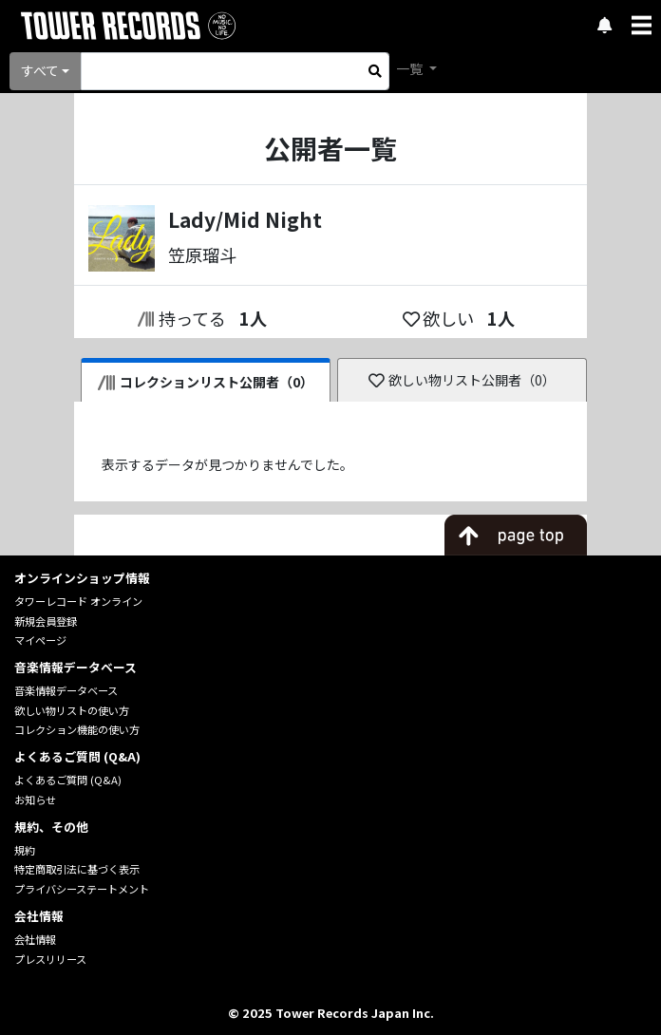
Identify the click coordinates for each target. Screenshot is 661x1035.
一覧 (410, 68)
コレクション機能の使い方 (77, 729)
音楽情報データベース (66, 690)
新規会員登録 (45, 621)
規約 (24, 849)
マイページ (40, 640)
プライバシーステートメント (81, 888)
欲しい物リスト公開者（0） (462, 379)
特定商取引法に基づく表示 (77, 868)
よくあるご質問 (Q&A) (68, 779)
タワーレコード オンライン (78, 601)
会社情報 (35, 939)
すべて (40, 70)
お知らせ (35, 799)
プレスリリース (50, 959)
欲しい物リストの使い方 (71, 710)
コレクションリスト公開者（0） (205, 381)
